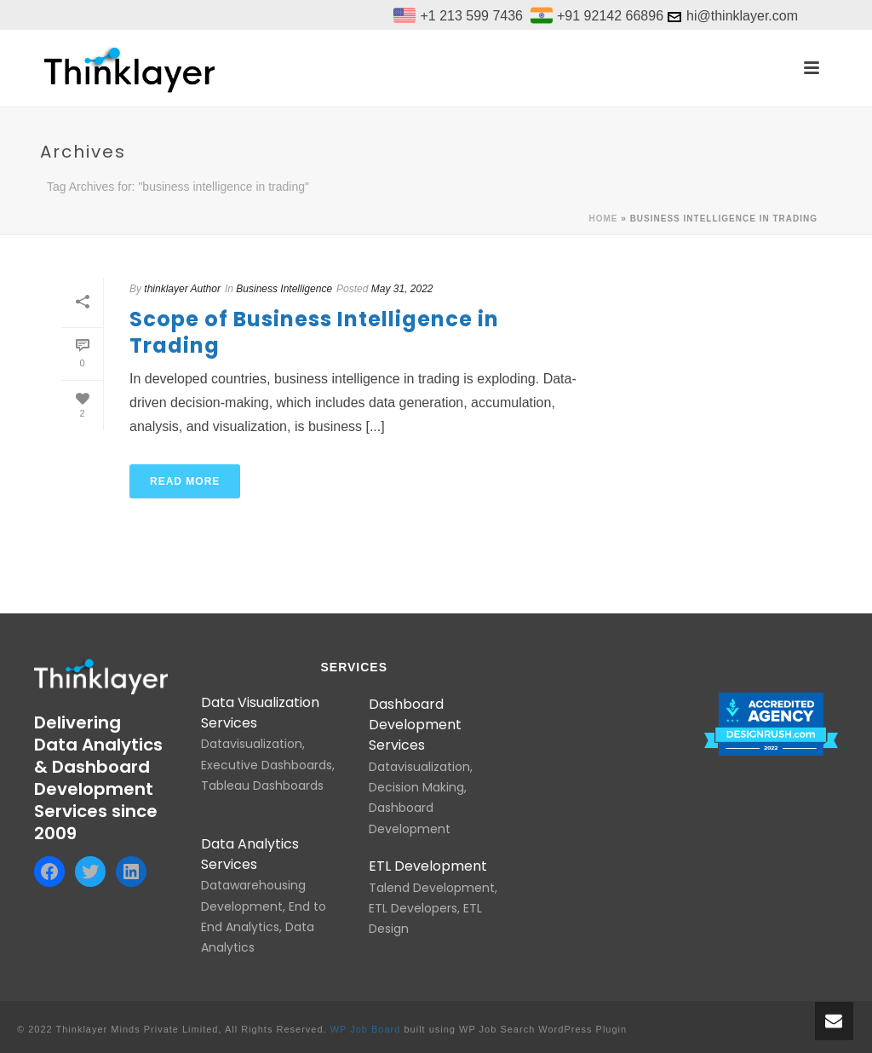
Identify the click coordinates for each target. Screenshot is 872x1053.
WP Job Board (365, 1029)
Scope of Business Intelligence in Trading (314, 332)
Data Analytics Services (250, 854)
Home (603, 218)
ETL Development (428, 866)
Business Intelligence (284, 289)
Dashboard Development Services (415, 725)
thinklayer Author (182, 289)
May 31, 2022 (402, 289)
